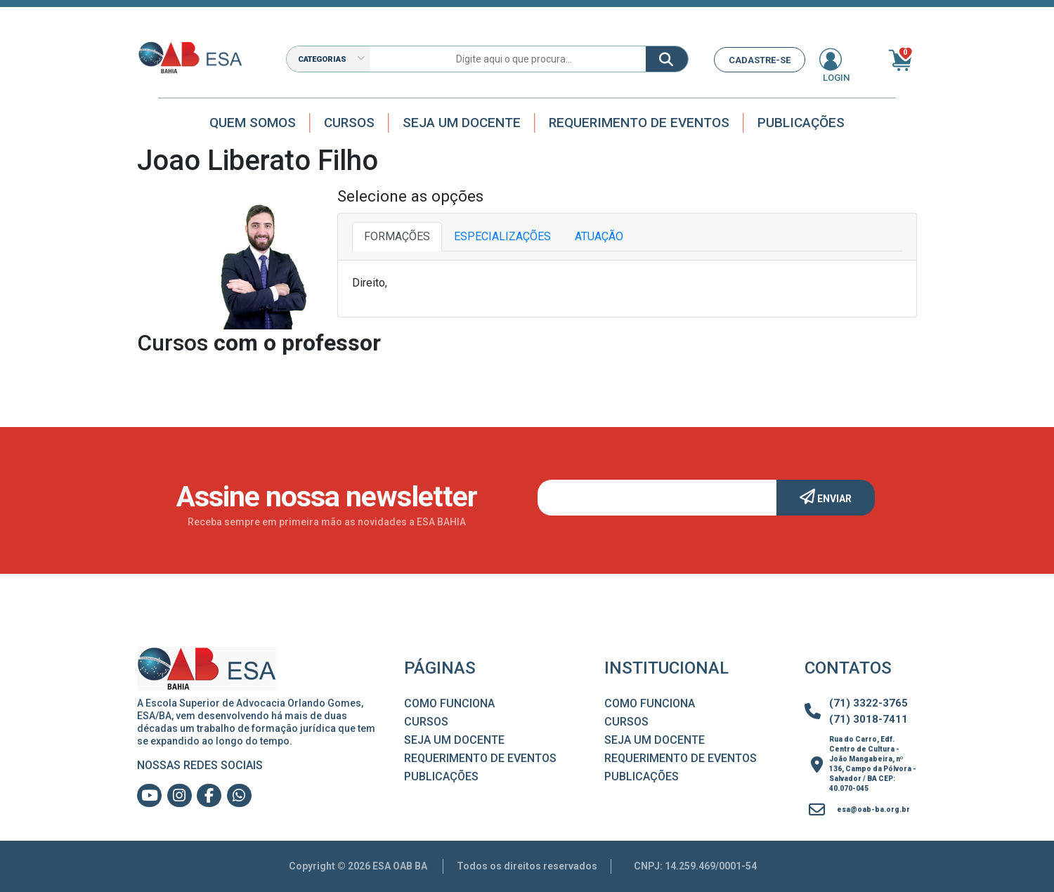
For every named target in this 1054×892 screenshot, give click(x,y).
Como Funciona (449, 703)
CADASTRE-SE (759, 60)
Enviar (826, 496)
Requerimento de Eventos (639, 122)
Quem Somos (252, 122)
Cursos (349, 122)
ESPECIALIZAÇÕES (502, 236)
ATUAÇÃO (599, 236)
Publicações (801, 122)
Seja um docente (462, 122)
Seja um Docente (454, 740)
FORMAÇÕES (397, 236)
